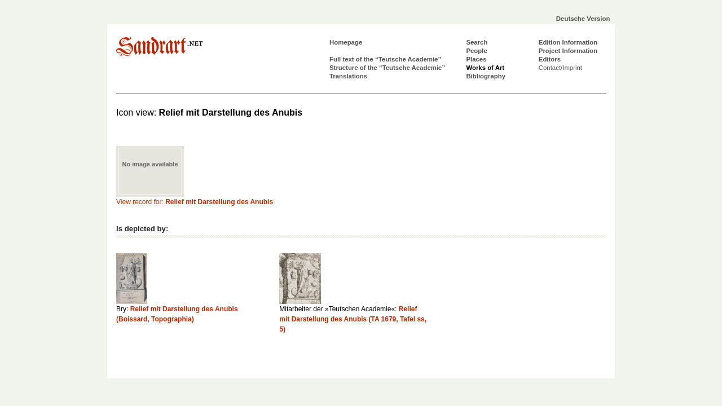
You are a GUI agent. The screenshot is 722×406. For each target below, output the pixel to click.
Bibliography (485, 76)
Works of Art (485, 67)
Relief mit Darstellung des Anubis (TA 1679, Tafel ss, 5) (352, 319)
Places (476, 59)
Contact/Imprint (560, 67)
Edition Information (568, 42)
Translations (348, 76)
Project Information (568, 50)
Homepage (345, 42)
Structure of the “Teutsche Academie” (387, 67)
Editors (550, 59)
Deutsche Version (583, 18)
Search (476, 42)
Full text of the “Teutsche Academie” (385, 59)
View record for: (194, 202)
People (476, 50)
